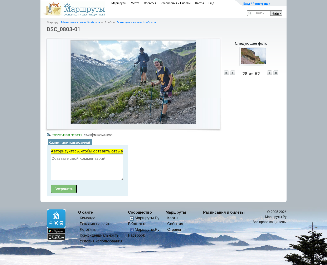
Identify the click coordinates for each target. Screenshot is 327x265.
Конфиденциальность (99, 235)
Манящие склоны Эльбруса (80, 22)
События (150, 3)
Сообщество (140, 212)
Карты (199, 3)
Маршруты (118, 3)
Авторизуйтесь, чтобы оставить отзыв (87, 151)
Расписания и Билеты (176, 3)
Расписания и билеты (224, 212)
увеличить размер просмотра (67, 135)
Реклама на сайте (96, 224)
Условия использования (101, 241)
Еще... (212, 3)
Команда (87, 218)
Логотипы (88, 229)
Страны (174, 229)
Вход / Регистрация (256, 3)
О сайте (85, 212)
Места (135, 3)
